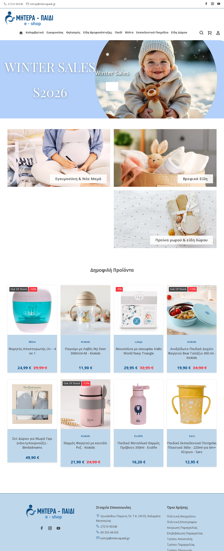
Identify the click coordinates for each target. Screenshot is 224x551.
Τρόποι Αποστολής (180, 539)
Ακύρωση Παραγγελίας (182, 528)
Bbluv (32, 341)
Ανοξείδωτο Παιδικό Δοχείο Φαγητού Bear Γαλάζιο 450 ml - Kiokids (191, 353)
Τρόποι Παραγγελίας (181, 545)
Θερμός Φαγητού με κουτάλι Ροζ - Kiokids (85, 445)
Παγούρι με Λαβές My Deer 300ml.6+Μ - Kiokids (85, 351)
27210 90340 (15, 4)
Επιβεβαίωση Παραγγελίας (185, 533)
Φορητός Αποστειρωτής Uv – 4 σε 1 (32, 351)
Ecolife (138, 436)
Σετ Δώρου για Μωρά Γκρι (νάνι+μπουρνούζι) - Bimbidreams (32, 443)
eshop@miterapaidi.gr (42, 4)
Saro (192, 436)
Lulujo (138, 341)
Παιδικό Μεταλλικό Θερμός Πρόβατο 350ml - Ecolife (138, 445)
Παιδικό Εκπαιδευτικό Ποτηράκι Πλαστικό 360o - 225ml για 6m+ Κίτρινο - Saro (192, 447)
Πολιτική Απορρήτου (181, 516)
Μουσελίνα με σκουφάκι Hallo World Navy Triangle (139, 351)
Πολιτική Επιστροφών (182, 522)
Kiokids (85, 341)
